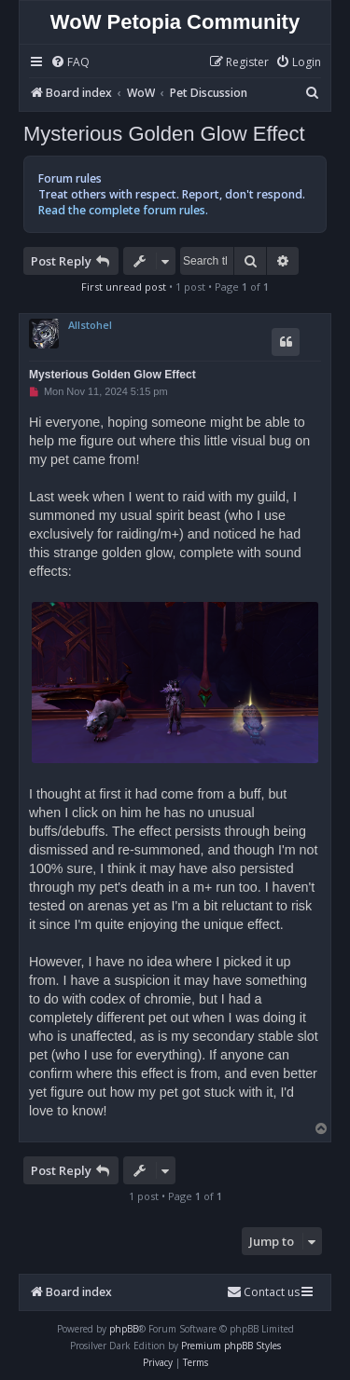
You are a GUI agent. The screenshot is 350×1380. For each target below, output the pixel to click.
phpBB (123, 1328)
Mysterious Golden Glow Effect (164, 133)
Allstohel (90, 325)
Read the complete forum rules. (123, 210)
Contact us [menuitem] (263, 1292)
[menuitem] (70, 62)
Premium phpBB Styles (231, 1345)
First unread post (123, 287)
